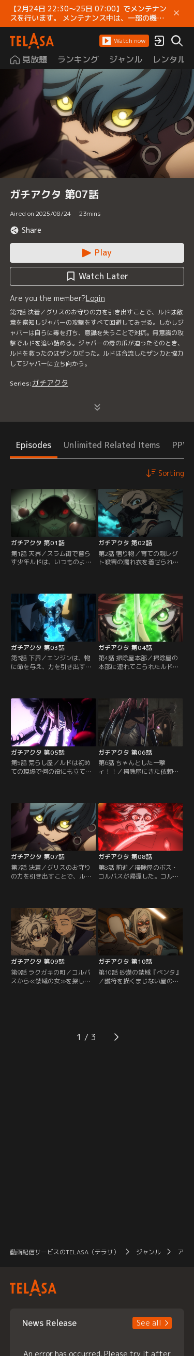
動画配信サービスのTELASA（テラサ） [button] (65, 1252)
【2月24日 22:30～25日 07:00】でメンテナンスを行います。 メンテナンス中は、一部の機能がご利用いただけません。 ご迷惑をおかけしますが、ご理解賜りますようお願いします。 (88, 13)
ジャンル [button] (148, 1252)
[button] (124, 41)
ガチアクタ (50, 383)
